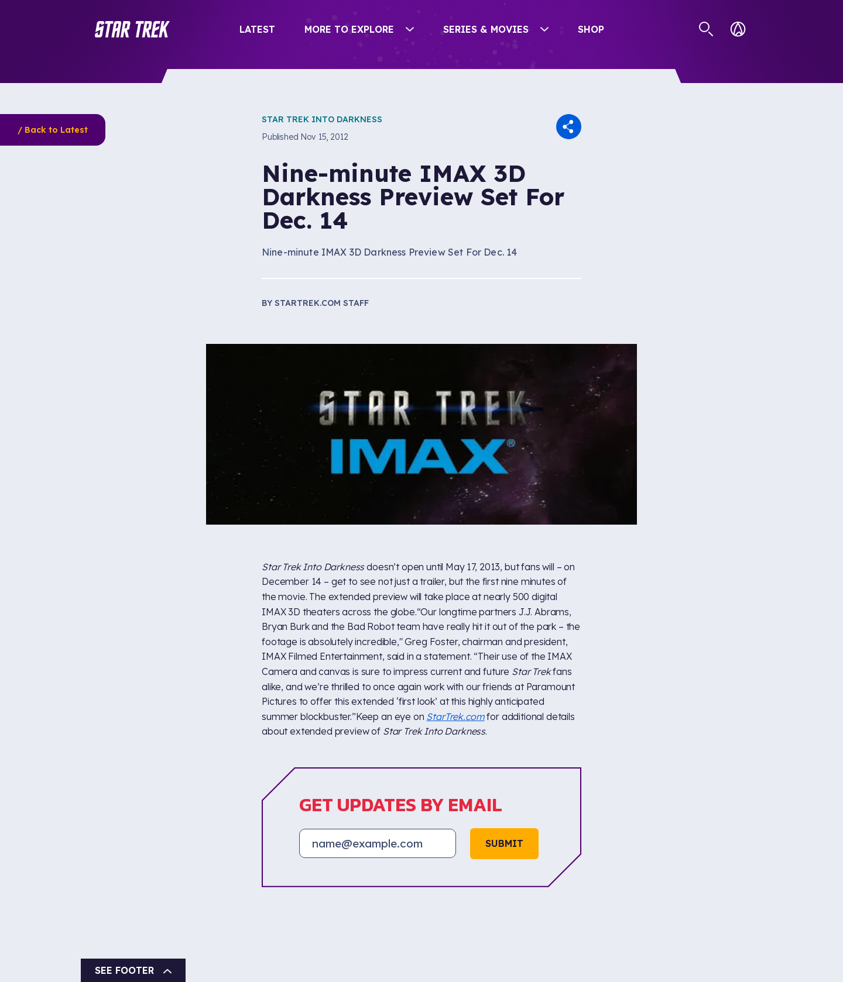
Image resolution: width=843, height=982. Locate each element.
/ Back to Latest (53, 130)
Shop (591, 29)
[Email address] (377, 843)
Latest (257, 29)
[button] (132, 29)
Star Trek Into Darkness (322, 119)
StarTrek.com (455, 716)
